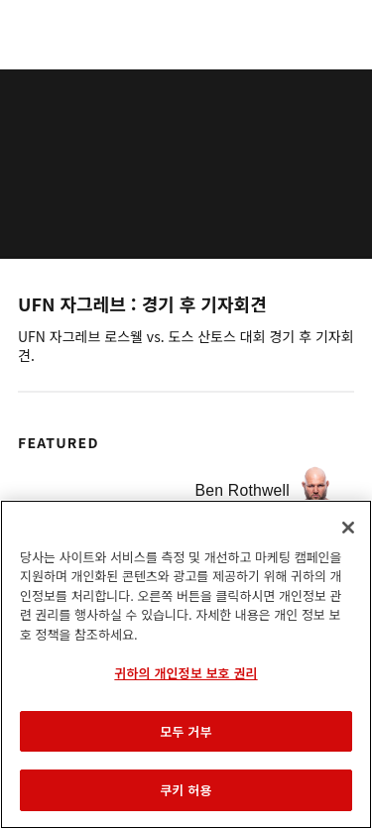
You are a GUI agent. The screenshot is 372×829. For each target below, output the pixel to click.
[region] (186, 664)
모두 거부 (185, 731)
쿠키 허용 (185, 789)
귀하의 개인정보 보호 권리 (185, 672)
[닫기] (348, 527)
